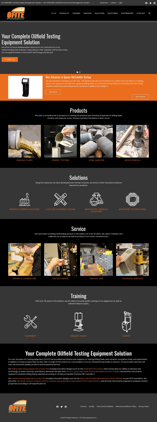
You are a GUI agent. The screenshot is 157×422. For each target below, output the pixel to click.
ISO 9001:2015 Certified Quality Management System (22, 3)
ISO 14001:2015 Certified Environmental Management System (67, 3)
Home (53, 13)
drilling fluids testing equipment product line (30, 369)
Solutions (99, 13)
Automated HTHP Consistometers (85, 381)
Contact (141, 13)
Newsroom (104, 3)
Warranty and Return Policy (126, 406)
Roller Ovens (89, 371)
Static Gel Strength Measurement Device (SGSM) (101, 378)
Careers (113, 3)
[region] (78, 182)
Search (148, 13)
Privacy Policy (144, 406)
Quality (91, 406)
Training (76, 13)
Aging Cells (78, 371)
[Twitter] (150, 3)
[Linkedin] (154, 3)
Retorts (69, 371)
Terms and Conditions (105, 406)
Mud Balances (101, 371)
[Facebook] (146, 3)
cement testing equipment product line (29, 378)
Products (64, 13)
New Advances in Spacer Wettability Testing (68, 77)
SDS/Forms (113, 13)
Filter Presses (113, 371)
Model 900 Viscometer (93, 369)
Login (120, 3)
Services (88, 13)
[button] (77, 72)
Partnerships (127, 13)
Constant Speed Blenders (59, 381)
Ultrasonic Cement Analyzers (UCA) (32, 381)
